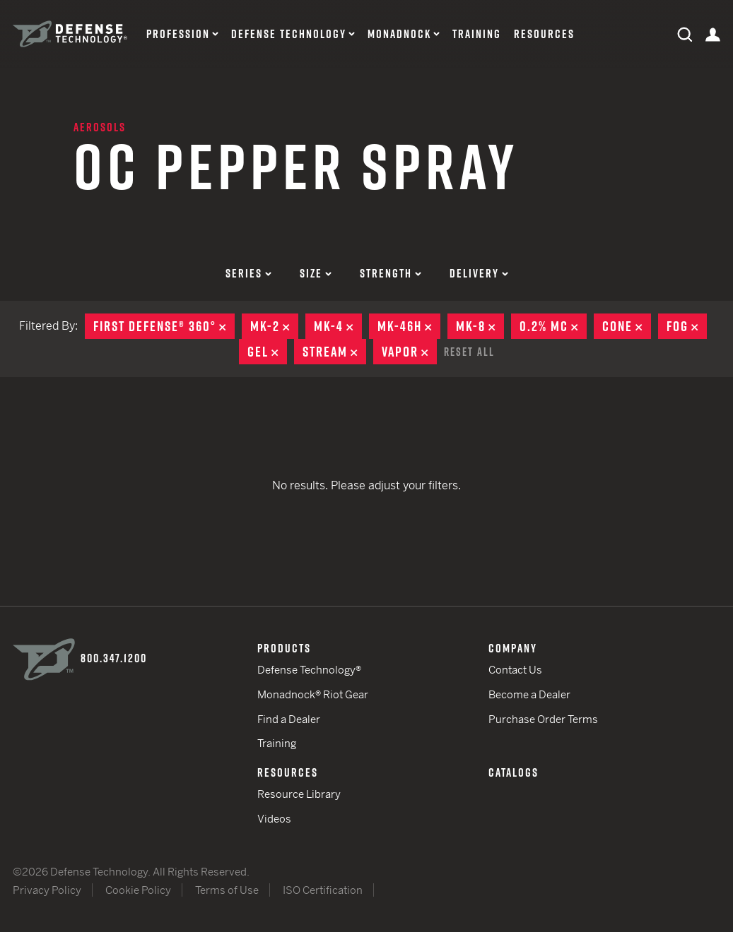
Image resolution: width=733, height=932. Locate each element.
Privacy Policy (47, 890)
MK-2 (274, 326)
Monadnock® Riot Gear (312, 694)
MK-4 (338, 326)
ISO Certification (323, 890)
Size (316, 273)
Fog (687, 326)
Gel (267, 352)
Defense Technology (288, 34)
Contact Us (515, 669)
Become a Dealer (529, 694)
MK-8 (480, 326)
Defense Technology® (309, 669)
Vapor (409, 352)
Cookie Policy (138, 890)
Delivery (479, 273)
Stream (334, 352)
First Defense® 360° (164, 326)
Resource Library (299, 794)
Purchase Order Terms (543, 719)
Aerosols (100, 127)
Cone (626, 326)
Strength (390, 273)
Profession (178, 34)
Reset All (469, 351)
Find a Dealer (288, 719)
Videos (274, 818)
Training (476, 34)
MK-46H (408, 326)
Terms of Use (227, 890)
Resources (544, 34)
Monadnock (399, 34)
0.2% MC (553, 326)
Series (248, 273)
